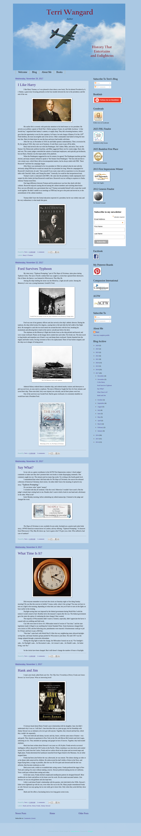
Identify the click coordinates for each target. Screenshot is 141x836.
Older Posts (83, 813)
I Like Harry (27, 85)
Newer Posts (20, 813)
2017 (97, 373)
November (101, 379)
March (100, 424)
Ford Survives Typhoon (35, 269)
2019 (97, 366)
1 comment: (41, 252)
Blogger (90, 831)
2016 (97, 435)
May (99, 417)
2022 (97, 356)
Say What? (25, 467)
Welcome (22, 72)
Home (52, 813)
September (101, 403)
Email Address (108, 219)
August (100, 407)
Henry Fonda (36, 806)
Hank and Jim (28, 670)
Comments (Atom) (29, 818)
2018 (97, 369)
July (99, 410)
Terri (97, 332)
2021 (97, 359)
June (99, 413)
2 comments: (41, 656)
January (100, 431)
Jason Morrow (75, 831)
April (99, 420)
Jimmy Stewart (45, 806)
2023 (97, 352)
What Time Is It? (30, 553)
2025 (97, 349)
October (100, 400)
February (101, 427)
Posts (97, 83)
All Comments (100, 87)
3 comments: (41, 453)
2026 (97, 345)
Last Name (98, 234)
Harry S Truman (28, 255)
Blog (34, 72)
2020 (97, 363)
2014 (97, 442)
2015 (97, 439)
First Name (98, 226)
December (101, 376)
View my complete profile (101, 335)
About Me (46, 72)
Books (59, 72)
